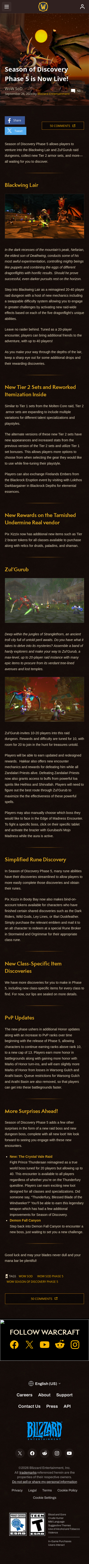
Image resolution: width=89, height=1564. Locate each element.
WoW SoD (26, 1276)
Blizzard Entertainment (53, 94)
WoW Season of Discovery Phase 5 (32, 1281)
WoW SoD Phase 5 (50, 1276)
